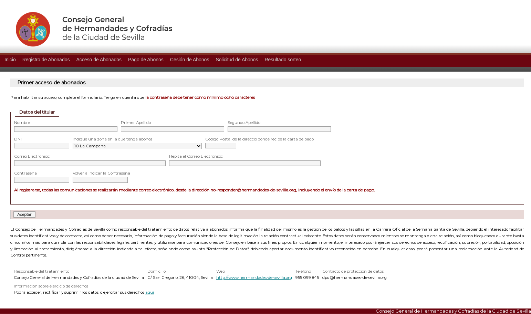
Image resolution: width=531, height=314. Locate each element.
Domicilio (156, 271)
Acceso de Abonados (99, 59)
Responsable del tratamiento (41, 271)
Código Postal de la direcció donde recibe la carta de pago (259, 139)
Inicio (10, 59)
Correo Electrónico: (32, 156)
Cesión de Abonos (189, 59)
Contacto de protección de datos (353, 271)
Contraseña (25, 173)
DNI (18, 139)
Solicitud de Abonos (237, 59)
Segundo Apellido (244, 122)
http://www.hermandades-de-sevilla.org (254, 277)
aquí (149, 292)
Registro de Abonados (46, 59)
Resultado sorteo (282, 59)
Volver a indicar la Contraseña (101, 173)
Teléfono (303, 271)
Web (220, 271)
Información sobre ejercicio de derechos (51, 286)
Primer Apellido (136, 122)
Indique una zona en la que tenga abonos (112, 139)
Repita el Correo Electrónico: (196, 156)
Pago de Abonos (146, 59)
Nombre (22, 122)
